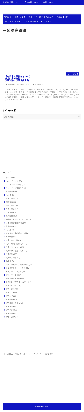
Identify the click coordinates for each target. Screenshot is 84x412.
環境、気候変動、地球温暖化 (17, 264)
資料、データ (11, 275)
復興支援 (9, 216)
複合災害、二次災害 (14, 271)
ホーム (48, 21)
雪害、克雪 (10, 317)
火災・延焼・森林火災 (14, 244)
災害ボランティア (13, 247)
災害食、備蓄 (11, 257)
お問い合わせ (48, 2)
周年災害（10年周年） (13, 21)
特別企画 (7, 17)
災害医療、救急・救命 (14, 250)
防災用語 (9, 306)
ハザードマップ (12, 181)
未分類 (8, 230)
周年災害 (9, 202)
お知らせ (9, 177)
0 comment (39, 84)
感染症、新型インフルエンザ (17, 219)
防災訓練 (9, 313)
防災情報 (9, 299)
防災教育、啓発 (12, 303)
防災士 (59, 17)
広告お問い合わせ (32, 2)
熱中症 (8, 261)
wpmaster (11, 84)
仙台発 (8, 195)
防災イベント (11, 285)
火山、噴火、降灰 (13, 240)
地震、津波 (10, 205)
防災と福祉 (10, 289)
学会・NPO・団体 (36, 17)
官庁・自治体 (20, 17)
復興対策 (9, 212)
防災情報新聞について (11, 2)
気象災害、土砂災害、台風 (16, 233)
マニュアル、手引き (14, 184)
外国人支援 (10, 209)
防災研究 (9, 310)
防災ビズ (49, 17)
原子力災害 (10, 198)
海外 (67, 17)
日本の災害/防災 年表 (33, 21)
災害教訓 (9, 254)
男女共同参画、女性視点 (15, 268)
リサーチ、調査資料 (14, 188)
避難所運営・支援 (13, 278)
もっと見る (71, 74)
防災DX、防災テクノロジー (16, 282)
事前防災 (9, 191)
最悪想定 (9, 226)
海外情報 (9, 237)
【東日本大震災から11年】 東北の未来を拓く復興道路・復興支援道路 (18, 78)
